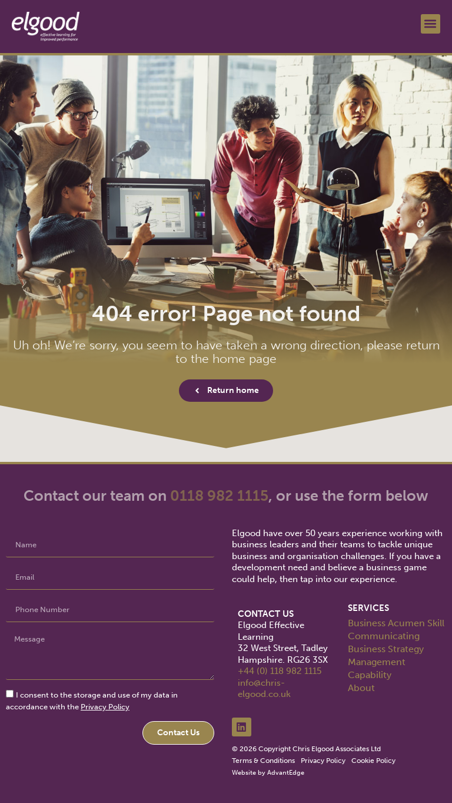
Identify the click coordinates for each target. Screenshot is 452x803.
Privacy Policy (105, 706)
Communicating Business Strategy (386, 642)
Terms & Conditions (263, 760)
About (361, 687)
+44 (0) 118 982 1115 (279, 671)
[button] (430, 24)
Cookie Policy (373, 760)
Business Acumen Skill (396, 623)
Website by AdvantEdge (268, 772)
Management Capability (377, 668)
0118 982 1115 (219, 496)
